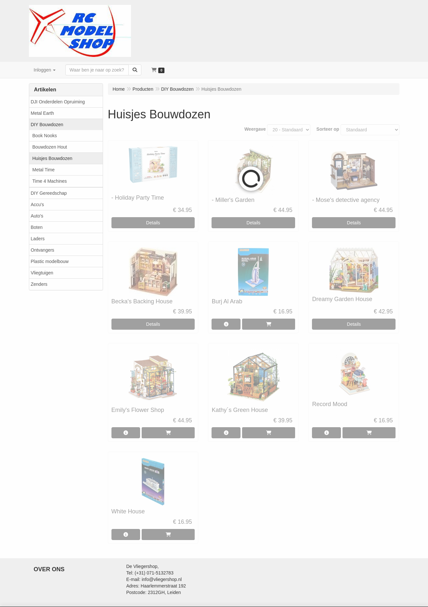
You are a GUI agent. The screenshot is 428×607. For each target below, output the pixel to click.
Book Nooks (44, 135)
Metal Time (43, 169)
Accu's (37, 204)
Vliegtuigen (42, 272)
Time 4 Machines (49, 181)
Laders (38, 238)
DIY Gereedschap (49, 193)
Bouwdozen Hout (49, 147)
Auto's (37, 215)
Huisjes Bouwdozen (52, 158)
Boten (37, 227)
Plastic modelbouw (50, 261)
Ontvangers (42, 250)
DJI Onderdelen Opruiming (58, 101)
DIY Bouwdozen (47, 124)
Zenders (39, 284)
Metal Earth (42, 113)
